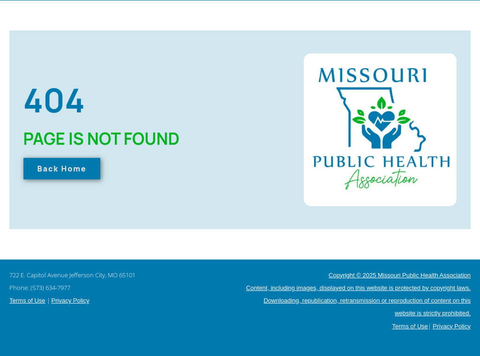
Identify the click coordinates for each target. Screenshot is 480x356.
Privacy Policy (71, 300)
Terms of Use (27, 300)
